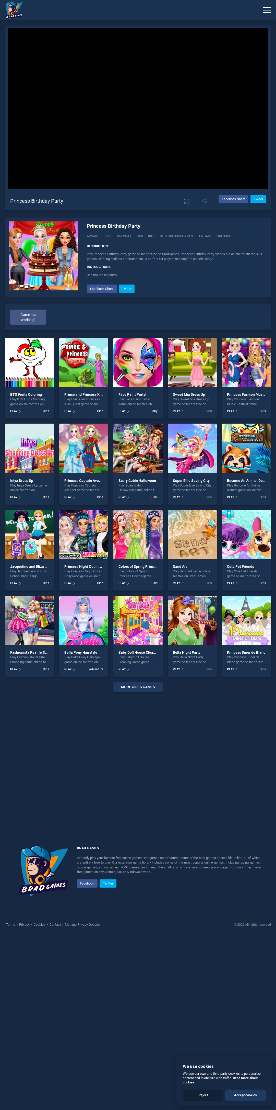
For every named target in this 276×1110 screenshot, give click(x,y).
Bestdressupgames (176, 236)
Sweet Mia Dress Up (189, 567)
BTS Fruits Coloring (26, 567)
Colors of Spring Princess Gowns (144, 739)
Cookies (39, 1097)
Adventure (96, 842)
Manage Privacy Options (82, 1097)
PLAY (13, 584)
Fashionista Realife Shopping (34, 825)
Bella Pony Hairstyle (80, 825)
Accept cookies (245, 1095)
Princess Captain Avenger (85, 653)
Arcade (93, 236)
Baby (154, 584)
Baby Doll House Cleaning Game (144, 825)
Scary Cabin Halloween (137, 653)
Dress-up (124, 236)
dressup (224, 236)
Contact (55, 1097)
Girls (108, 236)
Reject (203, 1095)
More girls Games (138, 859)
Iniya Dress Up (21, 653)
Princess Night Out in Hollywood (90, 739)
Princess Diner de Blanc (246, 825)
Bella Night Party (186, 825)
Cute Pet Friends (240, 739)
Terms (11, 1097)
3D (156, 842)
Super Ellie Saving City (191, 653)
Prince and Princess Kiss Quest (89, 567)
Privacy (24, 1097)
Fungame (204, 236)
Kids (151, 236)
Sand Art (180, 739)
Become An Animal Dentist (248, 653)
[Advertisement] (176, 319)
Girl (140, 236)
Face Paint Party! (132, 567)
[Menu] (267, 10)
